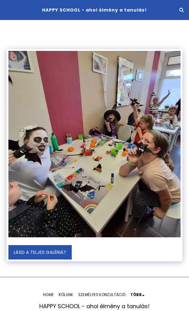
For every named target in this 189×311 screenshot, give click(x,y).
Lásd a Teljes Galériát (40, 252)
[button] (7, 9)
